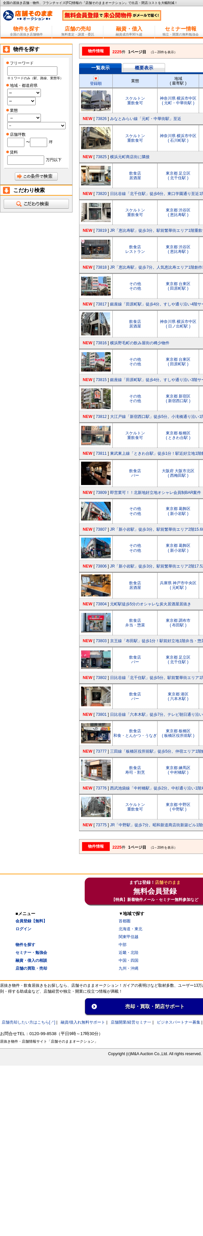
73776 (101, 788)
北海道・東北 (130, 929)
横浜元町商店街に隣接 (130, 157)
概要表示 (144, 67)
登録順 (96, 81)
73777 (101, 751)
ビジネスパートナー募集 (178, 1022)
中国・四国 (128, 960)
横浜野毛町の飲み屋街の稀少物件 (139, 343)
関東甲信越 (128, 936)
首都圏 (124, 921)
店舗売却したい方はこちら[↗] (28, 1022)
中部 (123, 944)
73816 (101, 343)
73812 (101, 416)
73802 (101, 677)
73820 (101, 193)
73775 (101, 825)
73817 (101, 304)
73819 (101, 230)
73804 (101, 604)
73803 (101, 641)
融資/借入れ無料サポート (83, 1022)
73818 (101, 267)
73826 (101, 118)
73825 (101, 157)
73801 (101, 714)
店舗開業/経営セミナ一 (131, 1022)
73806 (101, 566)
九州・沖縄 (128, 968)
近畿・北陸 (128, 952)
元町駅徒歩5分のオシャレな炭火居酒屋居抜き (150, 604)
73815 (101, 379)
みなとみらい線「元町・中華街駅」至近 (145, 118)
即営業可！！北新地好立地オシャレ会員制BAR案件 (155, 492)
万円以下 (54, 160)
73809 (101, 492)
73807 (101, 529)
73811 (101, 453)
